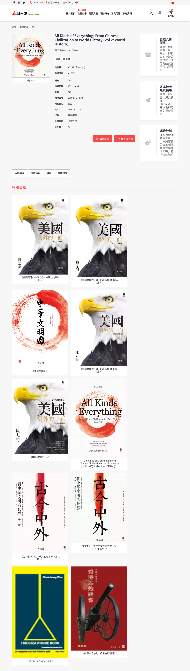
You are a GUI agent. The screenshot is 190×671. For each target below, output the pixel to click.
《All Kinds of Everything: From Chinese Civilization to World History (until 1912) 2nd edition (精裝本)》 (99, 463)
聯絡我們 (127, 13)
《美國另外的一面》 (40, 457)
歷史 (34, 27)
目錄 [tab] (49, 173)
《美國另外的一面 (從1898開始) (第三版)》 (99, 281)
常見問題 (116, 13)
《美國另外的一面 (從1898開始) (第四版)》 (40, 279)
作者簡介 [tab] (35, 173)
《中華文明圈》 (40, 371)
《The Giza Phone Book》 (40, 661)
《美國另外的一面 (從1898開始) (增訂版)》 (99, 370)
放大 (31, 80)
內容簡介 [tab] (19, 173)
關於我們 (70, 13)
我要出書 (82, 12)
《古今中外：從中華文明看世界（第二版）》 (40, 558)
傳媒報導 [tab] (62, 173)
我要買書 (93, 13)
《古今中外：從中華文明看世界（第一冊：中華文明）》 (99, 547)
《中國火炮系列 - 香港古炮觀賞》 (99, 653)
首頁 (14, 27)
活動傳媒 (104, 13)
